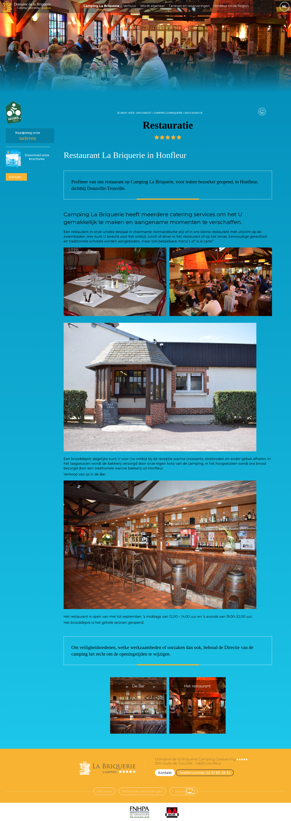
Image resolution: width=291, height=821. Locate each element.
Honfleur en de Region (233, 6)
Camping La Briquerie (103, 6)
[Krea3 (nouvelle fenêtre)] (184, 791)
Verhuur (131, 6)
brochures (37, 157)
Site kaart (103, 791)
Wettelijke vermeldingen (142, 791)
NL (284, 7)
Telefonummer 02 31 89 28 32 (206, 773)
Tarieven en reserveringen (191, 6)
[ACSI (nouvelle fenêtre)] (172, 812)
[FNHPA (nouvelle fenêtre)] (139, 812)
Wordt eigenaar (154, 6)
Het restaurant (197, 686)
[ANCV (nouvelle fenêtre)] (113, 812)
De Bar (138, 686)
